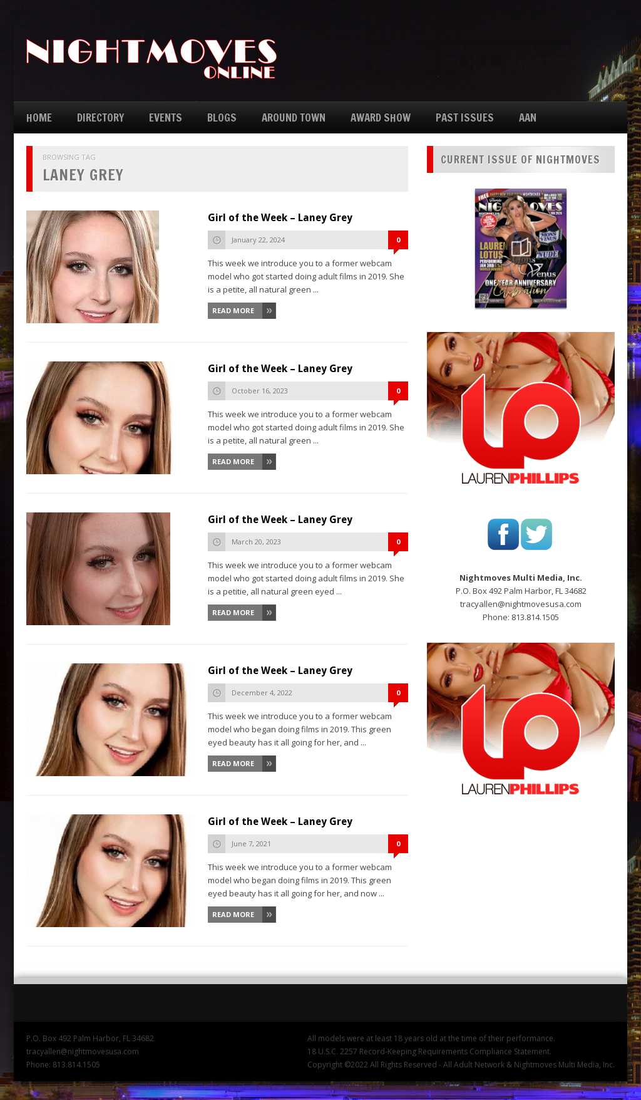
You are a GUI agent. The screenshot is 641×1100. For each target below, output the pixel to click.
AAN (527, 117)
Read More (233, 310)
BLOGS (222, 117)
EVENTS (165, 117)
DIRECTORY (100, 117)
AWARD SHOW (381, 117)
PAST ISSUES (465, 117)
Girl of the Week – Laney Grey (280, 218)
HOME (39, 117)
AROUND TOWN (294, 117)
